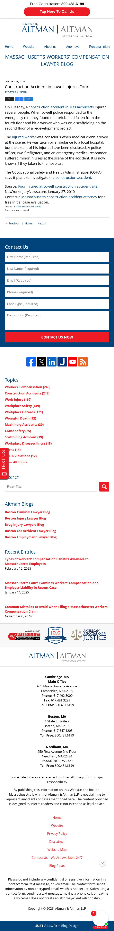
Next (42, 223)
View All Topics (16, 462)
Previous (13, 223)
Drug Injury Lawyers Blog (24, 524)
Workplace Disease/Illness (28, 443)
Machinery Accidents (24, 424)
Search (104, 487)
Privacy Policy (57, 833)
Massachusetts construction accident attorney (59, 196)
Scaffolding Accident (24, 437)
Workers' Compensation (27, 387)
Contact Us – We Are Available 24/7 (57, 857)
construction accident (73, 177)
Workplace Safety (22, 406)
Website (28, 46)
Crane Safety (18, 431)
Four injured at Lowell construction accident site (57, 186)
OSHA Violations (21, 456)
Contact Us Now (57, 337)
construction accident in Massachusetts (61, 107)
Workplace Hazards (24, 412)
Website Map (57, 849)
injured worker (24, 137)
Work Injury (18, 399)
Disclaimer (57, 841)
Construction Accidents (28, 206)
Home (9, 46)
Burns (13, 449)
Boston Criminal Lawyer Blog (27, 512)
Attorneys (72, 46)
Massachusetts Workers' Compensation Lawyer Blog (57, 30)
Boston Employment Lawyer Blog (31, 537)
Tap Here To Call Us (57, 11)
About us (50, 46)
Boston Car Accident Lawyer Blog (30, 531)
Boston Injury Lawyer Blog (25, 518)
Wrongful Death (20, 418)
